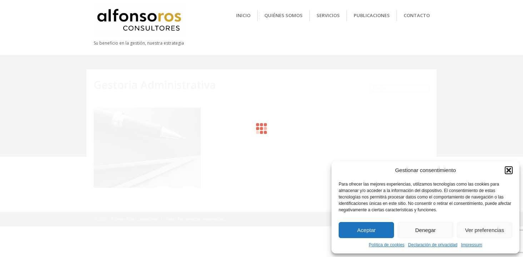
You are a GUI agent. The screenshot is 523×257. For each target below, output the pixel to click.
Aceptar (366, 230)
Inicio (243, 15)
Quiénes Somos (283, 15)
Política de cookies (386, 244)
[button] (508, 170)
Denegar (425, 230)
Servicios (328, 15)
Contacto (417, 15)
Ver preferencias (484, 230)
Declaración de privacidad (432, 244)
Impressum (471, 244)
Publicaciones (372, 15)
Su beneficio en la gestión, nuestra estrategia (139, 43)
